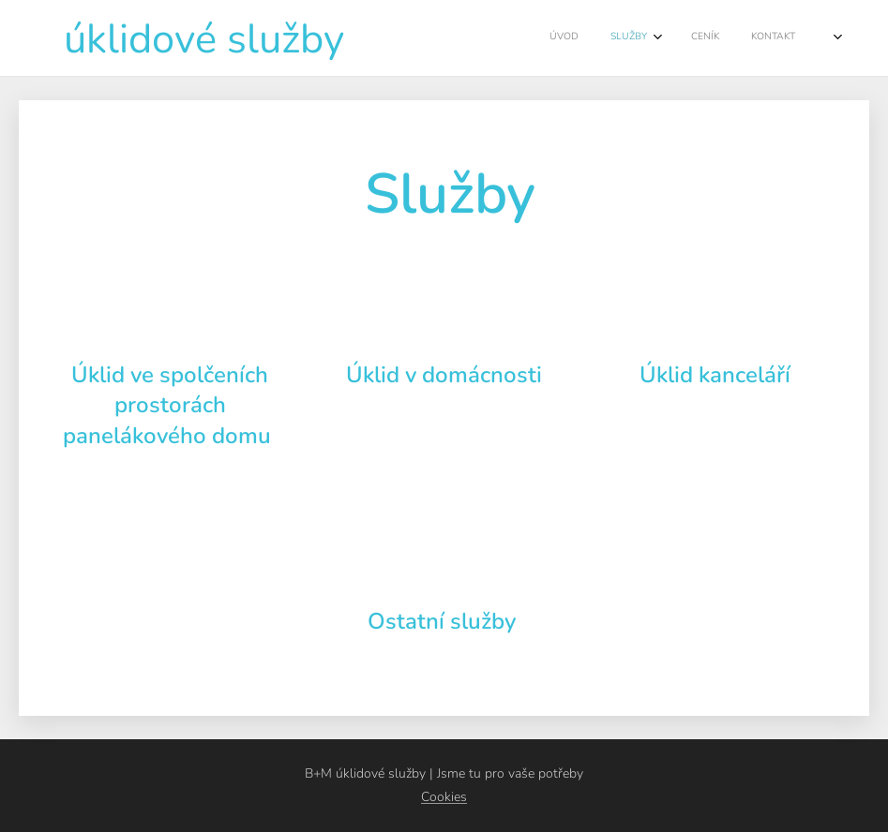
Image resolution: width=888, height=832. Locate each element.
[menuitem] (636, 38)
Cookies (444, 797)
